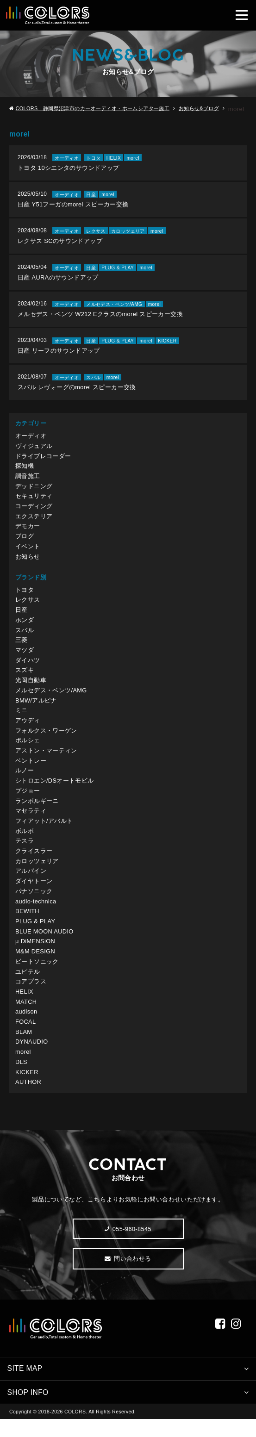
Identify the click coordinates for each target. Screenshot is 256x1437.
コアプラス (30, 996)
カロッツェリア (37, 874)
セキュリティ (33, 503)
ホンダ (24, 628)
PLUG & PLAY (35, 935)
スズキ (24, 680)
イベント (27, 554)
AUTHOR (28, 1098)
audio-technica (36, 915)
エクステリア (33, 523)
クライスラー (33, 863)
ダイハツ (27, 669)
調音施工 (27, 482)
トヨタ (24, 598)
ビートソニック (37, 976)
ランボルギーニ (37, 812)
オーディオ (30, 441)
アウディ (27, 731)
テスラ (24, 853)
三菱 (21, 649)
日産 (21, 618)
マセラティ (30, 823)
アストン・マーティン (46, 761)
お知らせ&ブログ (199, 109)
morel (23, 1068)
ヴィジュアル (33, 451)
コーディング (33, 513)
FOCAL (25, 1037)
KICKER (27, 1088)
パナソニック (33, 905)
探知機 (24, 472)
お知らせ (27, 564)
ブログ (24, 544)
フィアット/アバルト (44, 833)
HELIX (24, 1007)
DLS (21, 1078)
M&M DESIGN (35, 966)
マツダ (24, 659)
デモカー (27, 533)
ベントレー (30, 771)
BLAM (23, 1048)
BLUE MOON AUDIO (45, 945)
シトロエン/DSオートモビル (54, 792)
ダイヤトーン (33, 894)
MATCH (26, 1017)
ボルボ (24, 843)
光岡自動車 (30, 690)
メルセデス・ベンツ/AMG (51, 700)
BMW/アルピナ (36, 710)
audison (26, 1027)
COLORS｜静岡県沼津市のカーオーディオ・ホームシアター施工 (93, 109)
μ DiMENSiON (35, 955)
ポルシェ (27, 751)
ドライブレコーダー (43, 462)
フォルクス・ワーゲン (46, 741)
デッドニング (33, 493)
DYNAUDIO (32, 1058)
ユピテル (27, 986)
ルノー (24, 782)
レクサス (27, 608)
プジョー (27, 802)
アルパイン (30, 884)
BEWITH (27, 925)
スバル (24, 638)
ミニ (21, 720)
